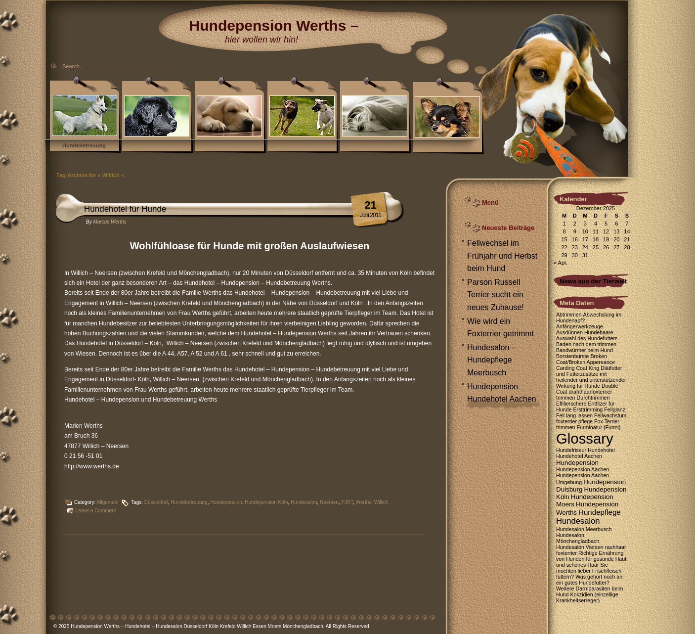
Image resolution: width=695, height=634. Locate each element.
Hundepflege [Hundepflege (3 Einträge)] (599, 512)
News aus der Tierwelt (593, 281)
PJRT (347, 502)
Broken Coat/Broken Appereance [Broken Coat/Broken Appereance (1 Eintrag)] (585, 359)
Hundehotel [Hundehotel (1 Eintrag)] (601, 450)
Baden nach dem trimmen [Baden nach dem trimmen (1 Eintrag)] (586, 344)
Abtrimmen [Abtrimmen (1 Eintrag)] (569, 314)
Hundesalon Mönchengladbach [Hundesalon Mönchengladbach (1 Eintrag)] (577, 538)
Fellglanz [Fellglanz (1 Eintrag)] (614, 409)
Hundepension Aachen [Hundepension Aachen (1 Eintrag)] (582, 469)
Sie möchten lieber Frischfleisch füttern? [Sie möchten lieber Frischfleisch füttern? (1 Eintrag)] (588, 571)
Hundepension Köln (266, 502)
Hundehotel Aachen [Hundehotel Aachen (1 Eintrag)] (579, 456)
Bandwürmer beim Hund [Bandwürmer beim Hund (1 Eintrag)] (584, 350)
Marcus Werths (109, 222)
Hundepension (226, 502)
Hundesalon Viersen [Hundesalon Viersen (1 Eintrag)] (580, 547)
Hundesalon (304, 502)
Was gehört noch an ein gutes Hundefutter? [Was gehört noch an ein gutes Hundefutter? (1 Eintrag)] (589, 580)
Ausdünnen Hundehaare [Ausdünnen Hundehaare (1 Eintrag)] (584, 332)
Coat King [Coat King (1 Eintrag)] (587, 368)
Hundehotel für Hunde (125, 209)
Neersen (329, 502)
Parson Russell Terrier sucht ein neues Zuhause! (495, 295)
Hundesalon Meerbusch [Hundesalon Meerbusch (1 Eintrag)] (584, 529)
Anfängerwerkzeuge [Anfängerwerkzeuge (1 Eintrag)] (579, 326)
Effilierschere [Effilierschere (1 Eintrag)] (571, 404)
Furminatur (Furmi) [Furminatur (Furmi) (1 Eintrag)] (599, 427)
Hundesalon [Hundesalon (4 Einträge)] (578, 521)
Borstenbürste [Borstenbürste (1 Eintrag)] (572, 356)
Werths (364, 502)
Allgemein (108, 502)
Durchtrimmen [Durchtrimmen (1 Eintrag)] (593, 398)
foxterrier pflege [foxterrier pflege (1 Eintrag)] (574, 421)
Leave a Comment (96, 510)
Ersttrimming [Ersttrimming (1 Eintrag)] (588, 409)
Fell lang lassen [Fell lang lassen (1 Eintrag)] (574, 415)
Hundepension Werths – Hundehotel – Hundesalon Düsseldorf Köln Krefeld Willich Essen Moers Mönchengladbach (197, 626)
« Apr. (560, 263)
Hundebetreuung (84, 145)
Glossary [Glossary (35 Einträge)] (584, 438)
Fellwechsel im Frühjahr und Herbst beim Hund (502, 255)
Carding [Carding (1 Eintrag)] (565, 368)
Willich (381, 502)
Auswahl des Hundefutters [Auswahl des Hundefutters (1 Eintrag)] (586, 338)
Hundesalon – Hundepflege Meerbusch (491, 360)
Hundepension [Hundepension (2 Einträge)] (577, 462)
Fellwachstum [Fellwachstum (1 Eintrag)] (610, 415)
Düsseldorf (156, 502)
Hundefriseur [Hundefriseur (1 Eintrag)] (571, 450)
